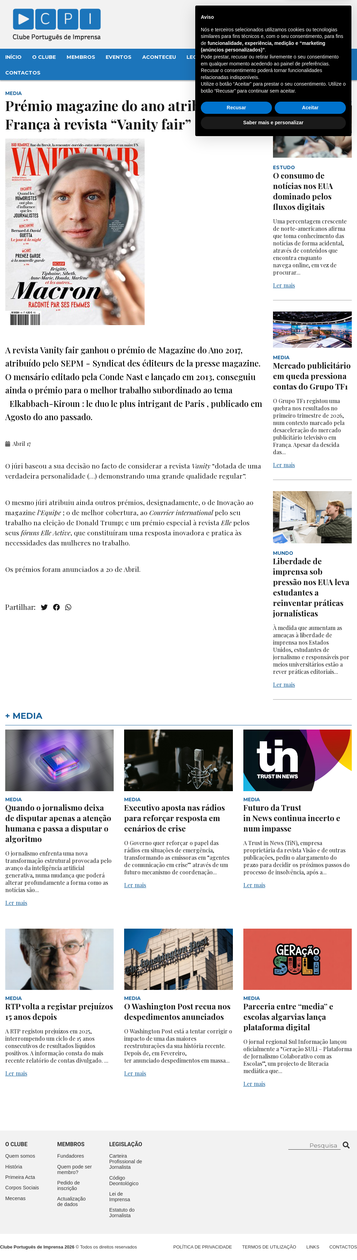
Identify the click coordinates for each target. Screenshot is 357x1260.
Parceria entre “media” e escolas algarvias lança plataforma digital (288, 1016)
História (13, 1167)
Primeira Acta (20, 1177)
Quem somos (20, 1156)
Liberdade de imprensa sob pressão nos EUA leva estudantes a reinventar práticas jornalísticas (311, 587)
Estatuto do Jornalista (122, 1212)
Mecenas (245, 57)
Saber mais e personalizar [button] (273, 1241)
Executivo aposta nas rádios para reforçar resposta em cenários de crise (174, 818)
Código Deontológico (123, 1180)
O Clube (44, 57)
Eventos (118, 57)
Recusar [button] (236, 1226)
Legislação (204, 57)
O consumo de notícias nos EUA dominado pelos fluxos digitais (303, 191)
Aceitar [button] (310, 1226)
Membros (81, 57)
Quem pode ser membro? (74, 1169)
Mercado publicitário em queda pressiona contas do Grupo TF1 (312, 376)
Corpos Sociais (22, 1187)
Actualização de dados (71, 1201)
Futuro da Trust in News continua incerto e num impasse (291, 818)
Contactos (22, 73)
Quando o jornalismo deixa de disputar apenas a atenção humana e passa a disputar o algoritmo (58, 823)
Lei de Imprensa (119, 1196)
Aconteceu (159, 57)
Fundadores (70, 1156)
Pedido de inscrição (68, 1185)
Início (13, 57)
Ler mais (284, 285)
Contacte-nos (324, 13)
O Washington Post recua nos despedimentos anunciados (177, 1011)
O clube (16, 1144)
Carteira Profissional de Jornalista (125, 1161)
